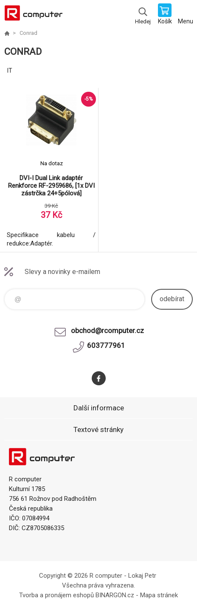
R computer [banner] (33, 15)
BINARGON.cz (115, 595)
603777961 (106, 345)
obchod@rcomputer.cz (107, 330)
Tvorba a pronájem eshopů (56, 595)
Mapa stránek (159, 595)
